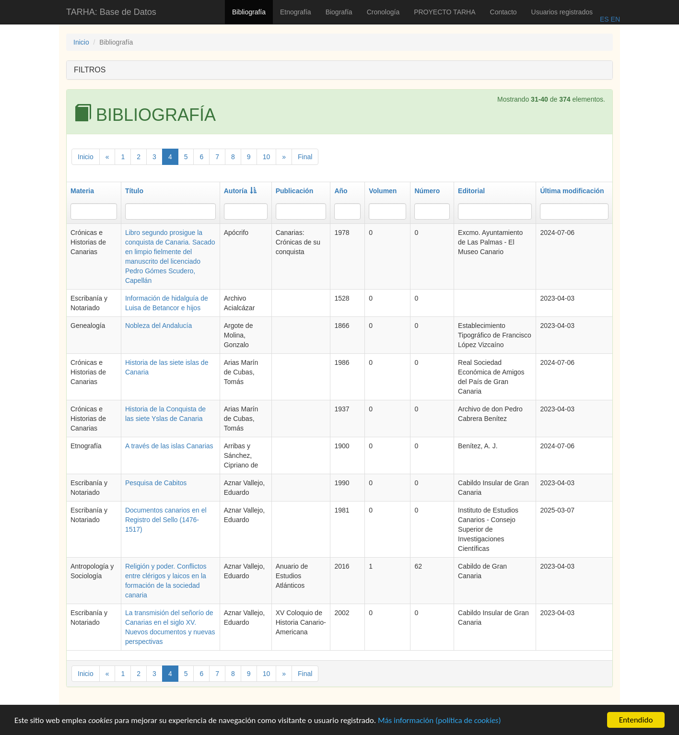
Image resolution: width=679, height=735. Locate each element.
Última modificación (572, 191)
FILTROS (89, 70)
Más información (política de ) (439, 721)
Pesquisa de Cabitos (156, 483)
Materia (82, 191)
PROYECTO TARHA (444, 12)
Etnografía (295, 12)
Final (305, 157)
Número (427, 191)
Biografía (339, 12)
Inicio (81, 42)
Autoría (240, 191)
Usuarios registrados (562, 12)
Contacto (503, 12)
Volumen (383, 191)
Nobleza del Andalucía (158, 325)
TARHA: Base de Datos (111, 12)
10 (266, 157)
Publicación (295, 191)
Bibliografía (249, 12)
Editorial (471, 191)
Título (134, 191)
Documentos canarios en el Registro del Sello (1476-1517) (166, 519)
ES (604, 19)
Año (340, 191)
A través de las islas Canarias (169, 446)
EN (614, 19)
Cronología (383, 12)
